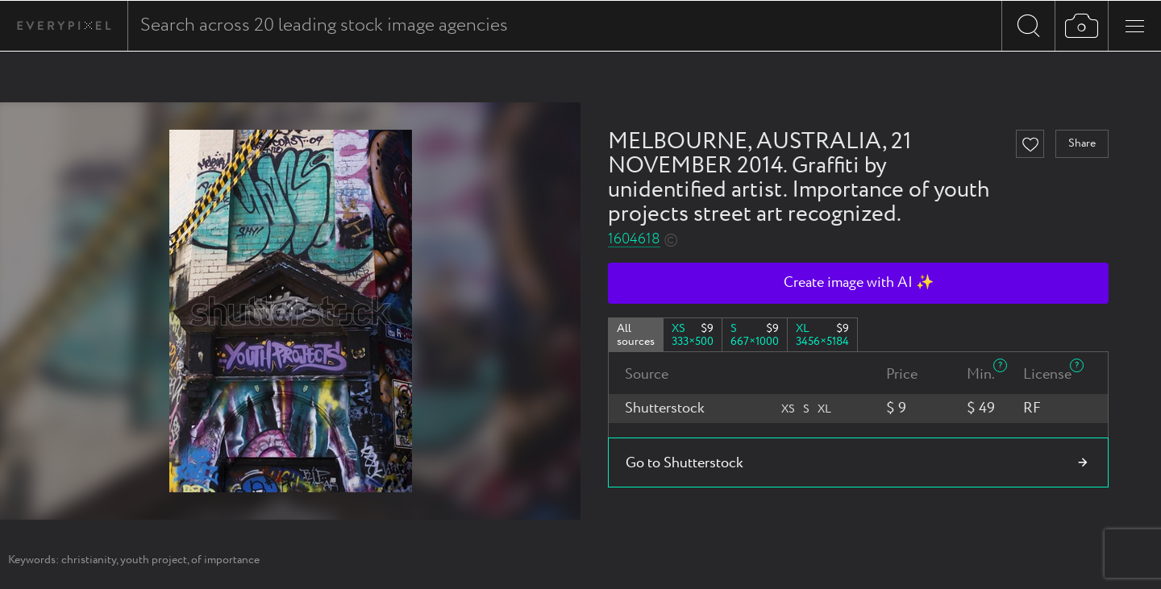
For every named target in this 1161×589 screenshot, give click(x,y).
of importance (225, 560)
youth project (153, 560)
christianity (88, 560)
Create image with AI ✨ (859, 282)
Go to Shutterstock (684, 463)
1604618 (634, 239)
